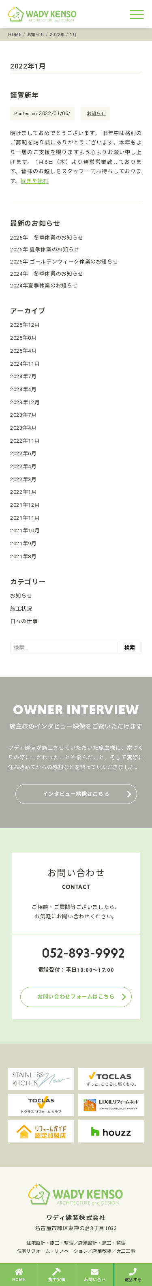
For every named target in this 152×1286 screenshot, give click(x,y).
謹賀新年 (24, 95)
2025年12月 (25, 325)
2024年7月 (23, 376)
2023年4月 (23, 428)
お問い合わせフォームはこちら (76, 997)
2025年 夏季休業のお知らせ (44, 249)
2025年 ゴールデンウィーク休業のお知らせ (64, 262)
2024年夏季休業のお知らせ (44, 286)
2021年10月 (25, 530)
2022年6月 (23, 453)
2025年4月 (23, 351)
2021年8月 (23, 556)
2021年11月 (25, 518)
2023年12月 (25, 402)
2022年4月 (23, 466)
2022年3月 (23, 479)
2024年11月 (25, 364)
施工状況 (21, 609)
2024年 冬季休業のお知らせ (46, 274)
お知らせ (96, 113)
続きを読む (34, 181)
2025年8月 (23, 338)
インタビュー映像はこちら (76, 794)
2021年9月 (23, 543)
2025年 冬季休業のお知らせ (46, 238)
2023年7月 (23, 415)
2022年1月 (23, 492)
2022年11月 (25, 441)
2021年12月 (25, 505)
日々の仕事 (24, 621)
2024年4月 (23, 389)
